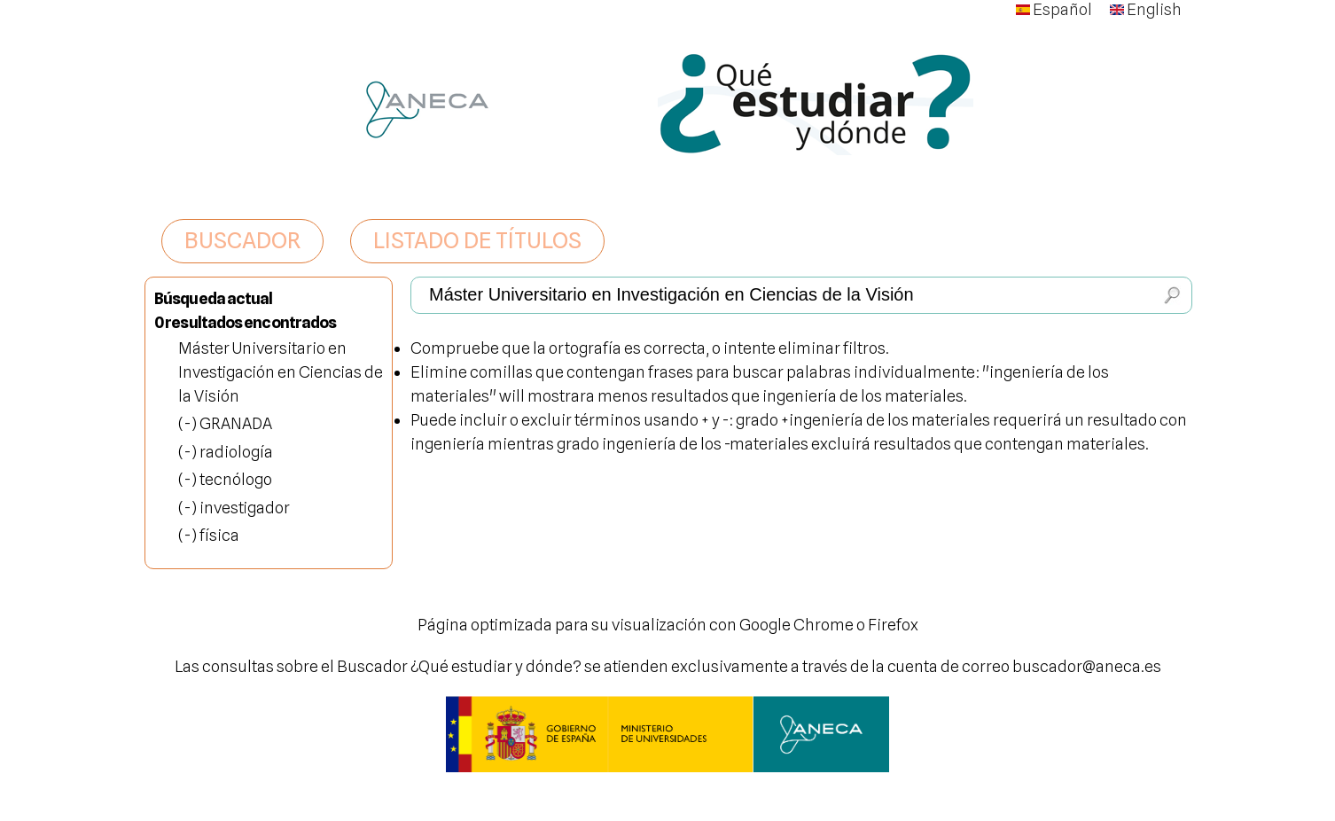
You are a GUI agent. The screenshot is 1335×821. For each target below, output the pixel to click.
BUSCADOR (242, 240)
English (1146, 9)
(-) (188, 423)
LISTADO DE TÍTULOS (477, 240)
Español (1054, 9)
